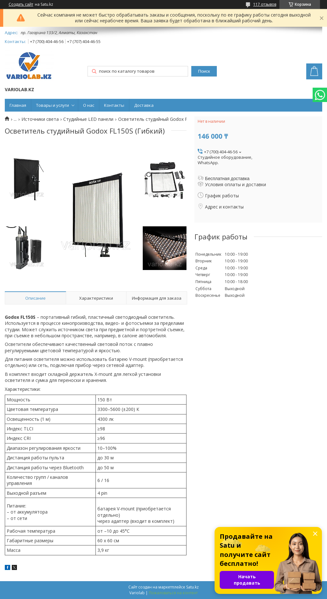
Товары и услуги (52, 105)
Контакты (114, 105)
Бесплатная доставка (227, 178)
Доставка (144, 105)
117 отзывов (264, 4)
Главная (18, 105)
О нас (88, 105)
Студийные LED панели (88, 119)
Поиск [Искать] (204, 71)
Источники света (40, 119)
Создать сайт (21, 4)
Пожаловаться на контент (173, 592)
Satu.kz (192, 587)
